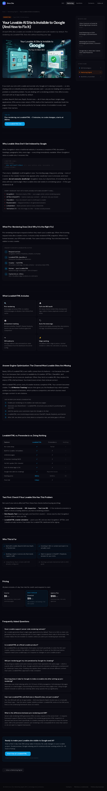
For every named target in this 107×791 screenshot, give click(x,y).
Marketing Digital (13, 12)
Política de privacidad (97, 787)
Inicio (4, 12)
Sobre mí (100, 3)
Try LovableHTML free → (14, 124)
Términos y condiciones (81, 787)
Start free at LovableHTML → (18, 754)
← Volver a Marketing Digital (13, 770)
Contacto (91, 3)
